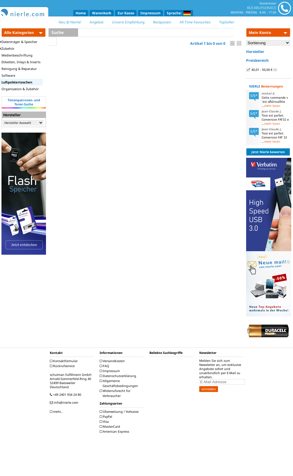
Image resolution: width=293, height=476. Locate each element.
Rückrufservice (63, 366)
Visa (105, 422)
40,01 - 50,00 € (261, 70)
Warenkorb (101, 13)
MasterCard (110, 426)
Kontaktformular (64, 361)
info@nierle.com (64, 402)
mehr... (57, 412)
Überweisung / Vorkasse (120, 412)
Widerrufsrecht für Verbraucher (115, 393)
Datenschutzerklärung (118, 376)
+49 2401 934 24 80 (66, 395)
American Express (115, 431)
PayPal (106, 417)
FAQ (105, 366)
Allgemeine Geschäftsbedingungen (119, 383)
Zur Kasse (125, 13)
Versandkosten (113, 361)
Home (81, 13)
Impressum (150, 13)
